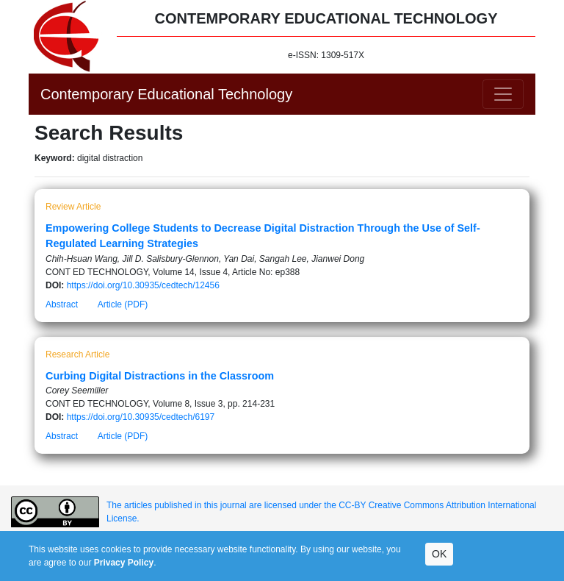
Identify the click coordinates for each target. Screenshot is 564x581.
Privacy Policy (123, 562)
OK (439, 554)
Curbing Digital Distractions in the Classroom (160, 376)
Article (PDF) (123, 304)
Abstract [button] (62, 304)
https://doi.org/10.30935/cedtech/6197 (141, 417)
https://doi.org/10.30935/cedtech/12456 (143, 285)
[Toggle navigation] (503, 94)
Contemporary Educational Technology (166, 94)
